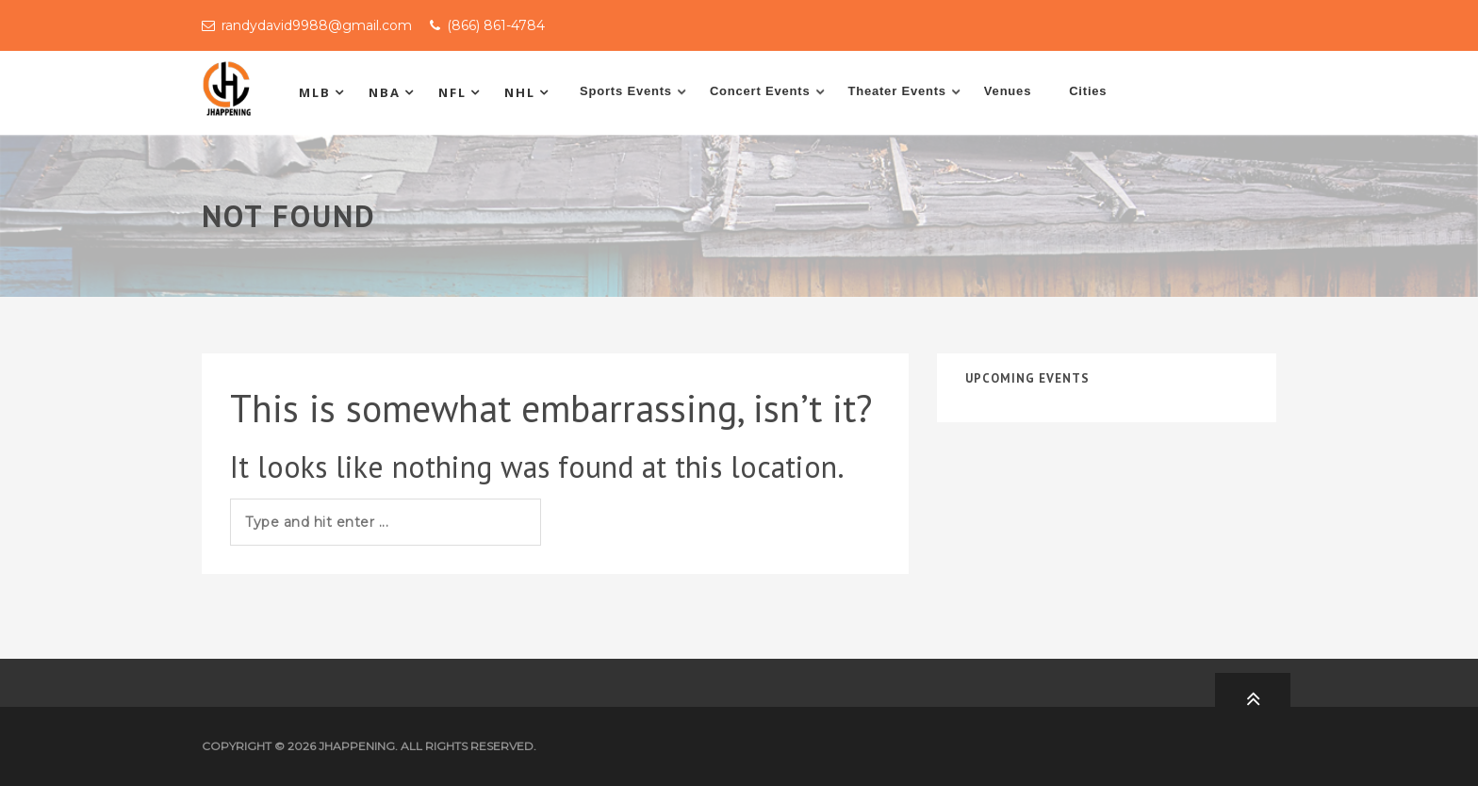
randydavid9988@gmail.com (317, 25)
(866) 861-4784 (496, 25)
